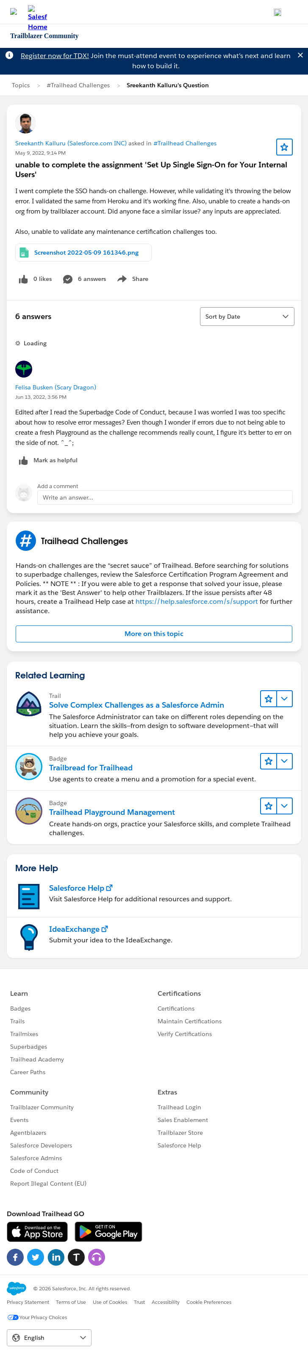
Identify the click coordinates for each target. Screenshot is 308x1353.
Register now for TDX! (55, 55)
